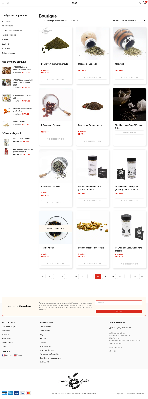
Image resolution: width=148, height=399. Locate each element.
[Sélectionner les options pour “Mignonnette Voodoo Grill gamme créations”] (92, 200)
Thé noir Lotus (47, 248)
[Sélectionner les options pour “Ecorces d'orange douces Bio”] (92, 263)
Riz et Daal (6, 48)
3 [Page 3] (62, 276)
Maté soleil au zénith (87, 64)
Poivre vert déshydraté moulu (54, 64)
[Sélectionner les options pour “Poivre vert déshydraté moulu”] (55, 80)
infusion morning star (51, 186)
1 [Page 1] (49, 276)
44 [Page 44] (142, 276)
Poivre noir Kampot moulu (90, 125)
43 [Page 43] (135, 276)
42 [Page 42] (128, 276)
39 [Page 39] (105, 276)
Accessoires (6, 21)
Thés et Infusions (8, 53)
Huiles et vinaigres (9, 35)
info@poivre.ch (115, 347)
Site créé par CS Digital (88, 393)
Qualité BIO (6, 44)
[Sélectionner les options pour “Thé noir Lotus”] (55, 263)
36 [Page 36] (83, 276)
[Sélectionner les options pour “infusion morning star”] (55, 202)
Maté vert (119, 64)
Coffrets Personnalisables (12, 30)
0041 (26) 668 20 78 (120, 327)
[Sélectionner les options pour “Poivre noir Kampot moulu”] (92, 141)
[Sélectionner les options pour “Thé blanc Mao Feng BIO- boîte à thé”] (129, 132)
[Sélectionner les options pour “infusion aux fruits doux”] (55, 139)
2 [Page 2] (55, 276)
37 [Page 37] (90, 276)
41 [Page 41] (120, 276)
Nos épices (6, 39)
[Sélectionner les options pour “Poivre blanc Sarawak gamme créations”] (129, 264)
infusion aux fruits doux (52, 125)
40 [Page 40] (113, 276)
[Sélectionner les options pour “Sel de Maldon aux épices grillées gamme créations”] (129, 200)
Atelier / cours (7, 26)
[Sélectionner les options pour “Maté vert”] (129, 77)
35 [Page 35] (76, 276)
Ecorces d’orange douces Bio (91, 248)
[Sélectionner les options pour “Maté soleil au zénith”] (92, 77)
